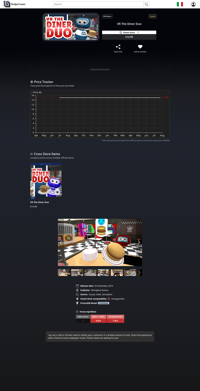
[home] (15, 4)
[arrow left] (61, 243)
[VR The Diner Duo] (46, 185)
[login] (193, 4)
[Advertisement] (100, 69)
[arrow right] (139, 243)
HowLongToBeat (86, 311)
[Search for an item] (98, 4)
